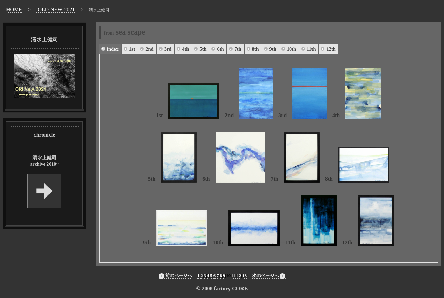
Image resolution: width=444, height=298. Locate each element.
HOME (14, 9)
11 (234, 275)
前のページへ (175, 276)
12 (239, 275)
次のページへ (269, 276)
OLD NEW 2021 (55, 9)
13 (244, 275)
